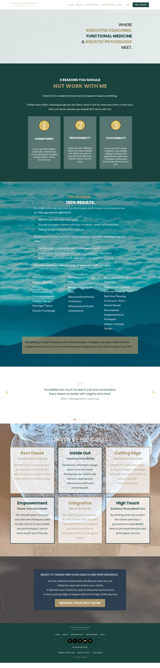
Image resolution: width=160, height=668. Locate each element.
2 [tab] (78, 424)
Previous (7, 396)
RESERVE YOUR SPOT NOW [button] (80, 608)
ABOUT (79, 5)
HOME (71, 5)
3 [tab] (82, 424)
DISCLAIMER (97, 658)
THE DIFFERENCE (108, 5)
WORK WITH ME (92, 5)
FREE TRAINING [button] (141, 5)
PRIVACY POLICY (84, 658)
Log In (128, 5)
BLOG (120, 5)
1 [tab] (75, 424)
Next (153, 396)
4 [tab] (85, 424)
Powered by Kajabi (80, 662)
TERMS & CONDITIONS (66, 658)
